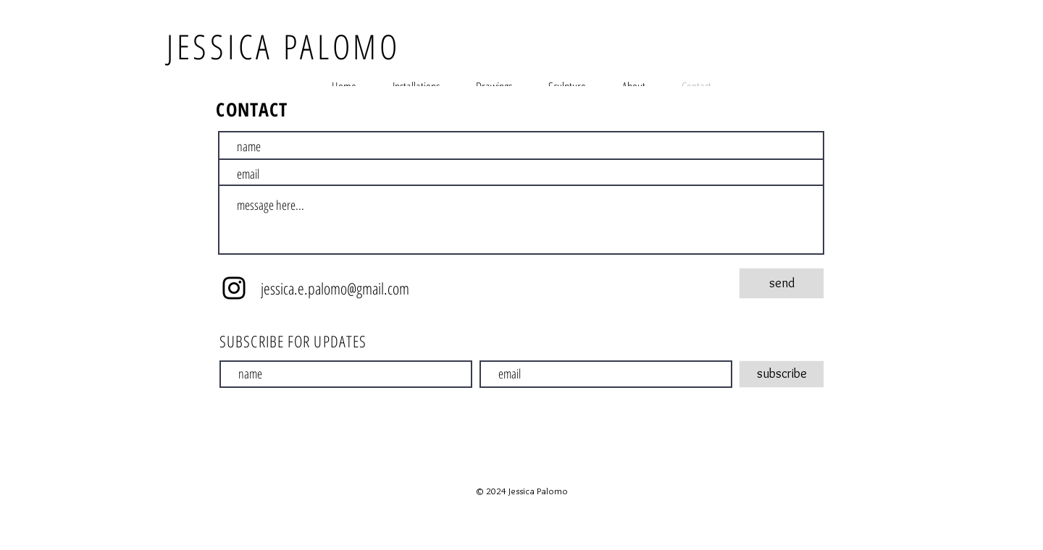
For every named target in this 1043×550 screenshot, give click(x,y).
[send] (781, 283)
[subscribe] (781, 374)
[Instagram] (234, 288)
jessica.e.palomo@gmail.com (335, 288)
